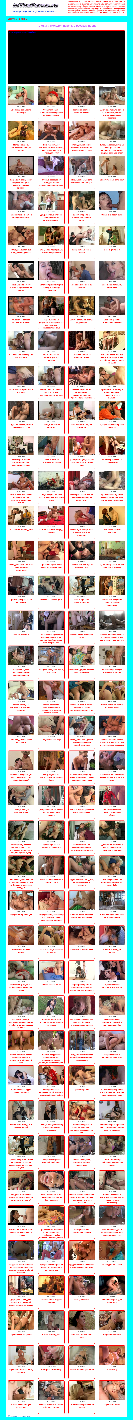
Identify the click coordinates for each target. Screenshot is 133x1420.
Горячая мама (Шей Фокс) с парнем (21, 1370)
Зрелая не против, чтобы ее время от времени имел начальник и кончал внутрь (21, 1164)
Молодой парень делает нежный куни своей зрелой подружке (81, 742)
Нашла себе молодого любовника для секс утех (82, 181)
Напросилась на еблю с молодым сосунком (21, 216)
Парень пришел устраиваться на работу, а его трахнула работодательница (51, 324)
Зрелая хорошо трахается (82, 1369)
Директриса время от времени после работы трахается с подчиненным (81, 987)
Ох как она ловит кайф (111, 215)
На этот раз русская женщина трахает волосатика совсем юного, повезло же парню (51, 1059)
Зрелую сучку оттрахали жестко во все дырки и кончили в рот (51, 1267)
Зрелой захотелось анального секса (82, 111)
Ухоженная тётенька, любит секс (112, 286)
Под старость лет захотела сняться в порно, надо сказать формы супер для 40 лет (51, 149)
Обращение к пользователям (19, 1416)
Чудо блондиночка (112, 1334)
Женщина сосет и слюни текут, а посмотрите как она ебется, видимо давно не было (112, 359)
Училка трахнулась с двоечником (112, 461)
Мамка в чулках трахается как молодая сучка (82, 811)
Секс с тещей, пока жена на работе (51, 951)
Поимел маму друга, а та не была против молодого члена (21, 987)
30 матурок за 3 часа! (112, 1264)
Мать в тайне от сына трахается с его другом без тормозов (51, 1197)
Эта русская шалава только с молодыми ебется (112, 812)
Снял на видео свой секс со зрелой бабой (112, 916)
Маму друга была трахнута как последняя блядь (51, 777)
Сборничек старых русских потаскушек (21, 321)
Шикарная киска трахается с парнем (82, 1230)
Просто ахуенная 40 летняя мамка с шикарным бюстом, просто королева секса (81, 394)
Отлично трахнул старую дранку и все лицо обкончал (51, 287)
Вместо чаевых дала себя (112, 180)
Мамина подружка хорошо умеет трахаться (81, 671)
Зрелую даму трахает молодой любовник (51, 1161)
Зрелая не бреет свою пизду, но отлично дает (51, 566)
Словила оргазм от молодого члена (81, 356)
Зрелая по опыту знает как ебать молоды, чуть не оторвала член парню (111, 497)
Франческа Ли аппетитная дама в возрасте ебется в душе (112, 777)
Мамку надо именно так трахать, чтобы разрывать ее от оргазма (51, 392)
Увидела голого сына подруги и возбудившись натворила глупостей (21, 1197)
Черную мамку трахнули (21, 915)
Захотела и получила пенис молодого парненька (112, 602)
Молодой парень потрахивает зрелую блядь (21, 147)
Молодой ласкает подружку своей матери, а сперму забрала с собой (51, 1092)
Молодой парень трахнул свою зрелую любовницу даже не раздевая (112, 1127)
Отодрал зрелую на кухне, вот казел (51, 671)
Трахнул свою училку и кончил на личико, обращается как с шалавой (112, 394)
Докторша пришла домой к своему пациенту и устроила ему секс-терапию (112, 114)
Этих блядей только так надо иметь (21, 741)
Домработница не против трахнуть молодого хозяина (51, 812)
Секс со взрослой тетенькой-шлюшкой (111, 321)
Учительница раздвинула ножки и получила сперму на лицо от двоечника (82, 777)
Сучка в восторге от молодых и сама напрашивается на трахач (51, 182)
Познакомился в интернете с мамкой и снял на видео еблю (112, 1022)
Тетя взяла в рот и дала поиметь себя (82, 566)
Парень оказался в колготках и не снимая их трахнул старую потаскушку (112, 1198)
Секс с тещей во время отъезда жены (112, 706)
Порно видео (5, 1419)
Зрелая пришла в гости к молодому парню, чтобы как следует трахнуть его (112, 637)
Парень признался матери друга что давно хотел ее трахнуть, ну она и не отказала (81, 1198)
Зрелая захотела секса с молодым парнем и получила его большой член (21, 1059)
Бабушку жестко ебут (51, 740)
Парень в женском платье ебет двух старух (51, 1405)
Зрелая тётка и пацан (51, 985)
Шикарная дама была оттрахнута (21, 111)
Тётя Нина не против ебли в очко (82, 1405)
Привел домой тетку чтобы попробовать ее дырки (21, 287)
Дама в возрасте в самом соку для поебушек (112, 566)
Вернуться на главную (18, 19)
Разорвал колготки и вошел (81, 251)
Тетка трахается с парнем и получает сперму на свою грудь (81, 497)
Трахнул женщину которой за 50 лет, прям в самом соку (81, 462)
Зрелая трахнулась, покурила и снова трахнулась (81, 1162)
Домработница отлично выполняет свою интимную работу (51, 217)
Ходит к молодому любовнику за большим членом (112, 1162)
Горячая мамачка (112, 1404)
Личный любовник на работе (82, 286)
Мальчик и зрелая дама (51, 600)
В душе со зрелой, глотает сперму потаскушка (21, 426)
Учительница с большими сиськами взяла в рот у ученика (21, 1232)
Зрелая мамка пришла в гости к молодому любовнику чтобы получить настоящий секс (51, 1233)
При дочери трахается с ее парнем (21, 601)
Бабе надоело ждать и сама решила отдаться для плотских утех (111, 1232)
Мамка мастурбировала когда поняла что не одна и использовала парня (112, 1092)
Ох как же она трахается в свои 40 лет (21, 391)
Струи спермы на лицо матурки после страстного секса (51, 497)
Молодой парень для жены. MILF (112, 1300)
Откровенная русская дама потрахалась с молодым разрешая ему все (81, 1129)
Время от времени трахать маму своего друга (81, 217)
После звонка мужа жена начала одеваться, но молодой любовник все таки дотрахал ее (51, 639)
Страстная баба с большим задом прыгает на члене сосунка (51, 112)
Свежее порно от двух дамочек (51, 1300)
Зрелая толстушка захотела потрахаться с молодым (21, 707)
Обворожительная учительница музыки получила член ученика (82, 847)
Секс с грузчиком (112, 250)
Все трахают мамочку (51, 1369)
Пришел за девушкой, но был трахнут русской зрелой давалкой (21, 777)
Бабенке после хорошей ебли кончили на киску (81, 916)
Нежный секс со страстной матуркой (51, 461)
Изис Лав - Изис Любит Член (81, 1335)
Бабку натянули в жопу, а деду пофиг (81, 321)
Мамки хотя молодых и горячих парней (21, 1126)
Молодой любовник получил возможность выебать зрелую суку (81, 147)
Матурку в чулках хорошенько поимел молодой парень (21, 672)
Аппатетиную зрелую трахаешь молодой (112, 671)
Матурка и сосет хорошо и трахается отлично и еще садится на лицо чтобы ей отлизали (21, 1268)
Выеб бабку (111, 1369)
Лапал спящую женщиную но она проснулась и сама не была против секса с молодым (21, 884)
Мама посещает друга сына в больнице (21, 1091)
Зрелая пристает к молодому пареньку (51, 846)
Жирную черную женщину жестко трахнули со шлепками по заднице (51, 917)
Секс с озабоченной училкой (112, 531)
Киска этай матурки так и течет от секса (51, 881)
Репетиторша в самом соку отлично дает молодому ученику (21, 462)
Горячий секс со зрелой (21, 1334)
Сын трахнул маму (20, 1419)
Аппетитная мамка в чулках (21, 951)
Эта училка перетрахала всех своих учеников (51, 251)
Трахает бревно (81, 1090)
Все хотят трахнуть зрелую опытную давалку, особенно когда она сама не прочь (21, 1024)
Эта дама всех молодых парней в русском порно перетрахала (81, 1057)
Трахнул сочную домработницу (21, 811)
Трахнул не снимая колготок (51, 426)
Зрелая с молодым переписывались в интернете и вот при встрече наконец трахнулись (51, 710)
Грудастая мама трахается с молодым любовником (81, 1265)
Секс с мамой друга (51, 1334)
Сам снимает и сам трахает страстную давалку (51, 357)
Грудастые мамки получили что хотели (112, 986)
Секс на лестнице (21, 635)
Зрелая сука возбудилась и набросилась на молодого (82, 532)
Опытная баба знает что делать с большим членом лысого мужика (81, 1022)
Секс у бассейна (81, 1299)
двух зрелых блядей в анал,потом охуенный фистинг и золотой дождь (21, 1302)
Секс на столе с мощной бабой (81, 636)
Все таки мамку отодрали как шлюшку (21, 356)
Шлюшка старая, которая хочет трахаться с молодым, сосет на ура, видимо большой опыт (112, 149)
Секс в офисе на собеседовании (81, 601)
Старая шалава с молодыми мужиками (112, 1056)
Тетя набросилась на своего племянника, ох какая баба (111, 882)
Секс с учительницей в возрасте (81, 426)
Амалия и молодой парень (112, 951)
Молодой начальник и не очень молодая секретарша (21, 567)
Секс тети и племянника (82, 950)
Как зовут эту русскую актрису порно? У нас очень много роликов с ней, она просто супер (21, 849)
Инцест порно (35, 1419)
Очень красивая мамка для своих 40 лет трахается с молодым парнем (21, 499)
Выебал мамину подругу (21, 530)
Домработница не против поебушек (112, 426)
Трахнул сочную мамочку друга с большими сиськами (51, 1127)
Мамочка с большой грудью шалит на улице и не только (51, 1022)
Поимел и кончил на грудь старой (51, 531)
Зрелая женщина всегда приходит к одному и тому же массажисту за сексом (112, 742)
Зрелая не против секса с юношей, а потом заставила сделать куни (82, 707)
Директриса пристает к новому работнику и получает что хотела (112, 847)
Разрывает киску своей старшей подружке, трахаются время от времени (21, 184)
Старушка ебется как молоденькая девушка (21, 251)
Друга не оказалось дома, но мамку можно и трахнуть (82, 882)
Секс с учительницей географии (21, 1405)
